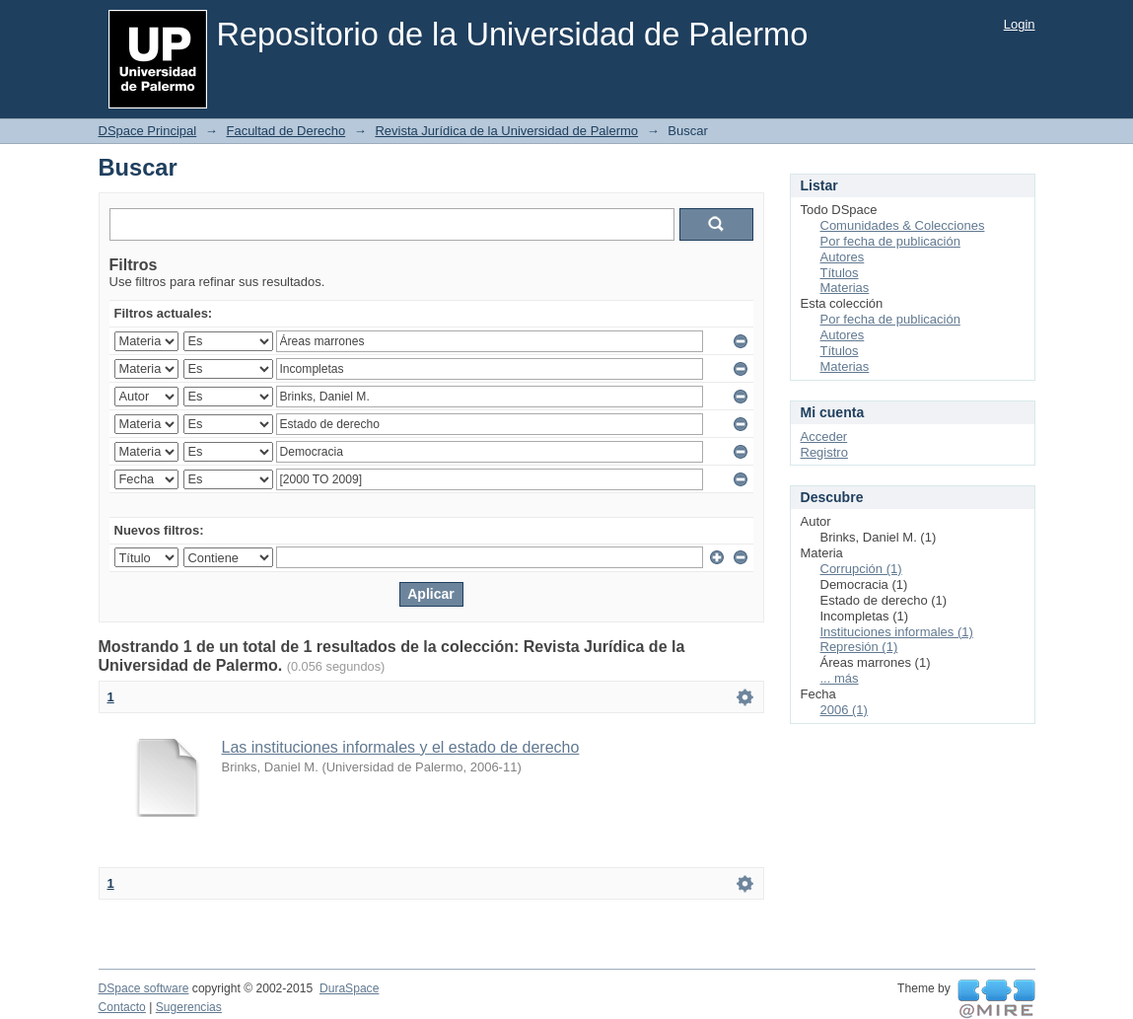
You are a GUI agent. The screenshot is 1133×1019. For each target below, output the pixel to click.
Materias (845, 287)
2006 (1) (844, 709)
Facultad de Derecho (285, 130)
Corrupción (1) (861, 568)
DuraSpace (349, 988)
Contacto (122, 1007)
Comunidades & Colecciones (902, 225)
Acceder (824, 436)
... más (839, 678)
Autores (842, 257)
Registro (824, 452)
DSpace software (144, 988)
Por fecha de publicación (890, 241)
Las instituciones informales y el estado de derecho (401, 747)
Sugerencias (189, 1007)
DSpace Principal (148, 130)
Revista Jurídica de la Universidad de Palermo (506, 130)
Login (1019, 24)
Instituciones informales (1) (896, 631)
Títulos (839, 272)
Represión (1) (859, 646)
